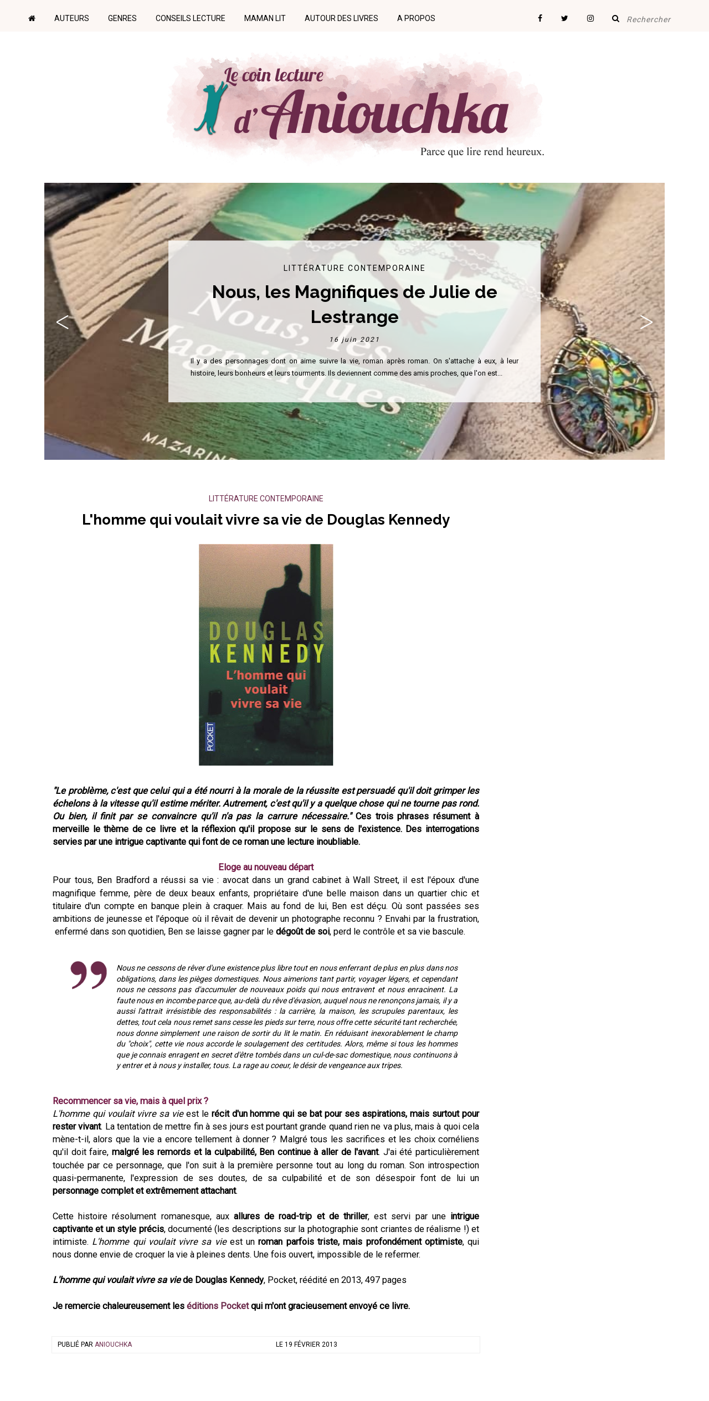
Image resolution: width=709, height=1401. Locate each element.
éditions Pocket (218, 1306)
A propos (416, 18)
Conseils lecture (190, 18)
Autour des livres (341, 18)
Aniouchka (113, 1344)
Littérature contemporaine (355, 268)
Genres (122, 18)
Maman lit (265, 18)
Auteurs (71, 18)
